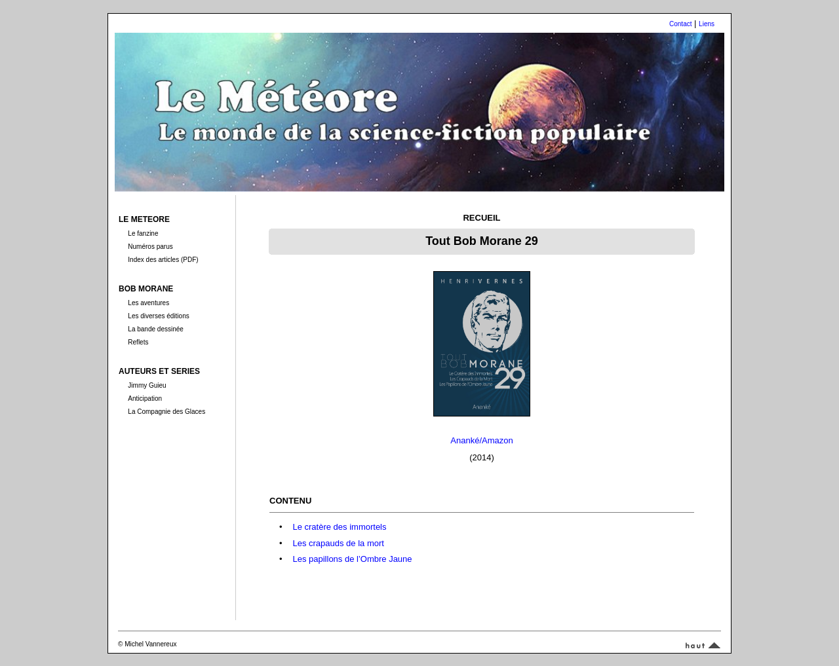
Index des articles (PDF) (163, 259)
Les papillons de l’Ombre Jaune (352, 559)
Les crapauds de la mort (337, 543)
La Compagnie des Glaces (166, 411)
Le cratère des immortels (339, 527)
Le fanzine (143, 233)
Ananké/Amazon (481, 440)
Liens (706, 24)
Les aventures (148, 302)
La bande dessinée (156, 329)
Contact (680, 24)
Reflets (138, 342)
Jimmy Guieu (147, 385)
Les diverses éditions (158, 316)
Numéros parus (150, 246)
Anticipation (145, 398)
